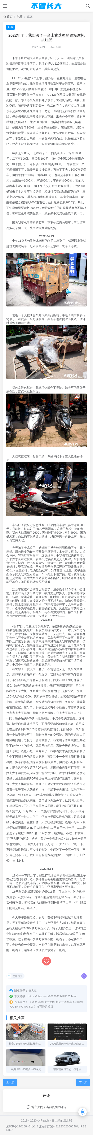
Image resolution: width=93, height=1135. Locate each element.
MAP (9, 1130)
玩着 (20, 16)
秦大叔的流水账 (62, 1120)
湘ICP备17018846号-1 (21, 1126)
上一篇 (10, 1082)
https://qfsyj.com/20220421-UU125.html (52, 996)
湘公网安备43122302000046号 (59, 1126)
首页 (10, 16)
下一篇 (83, 1082)
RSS (83, 1126)
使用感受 (18, 976)
